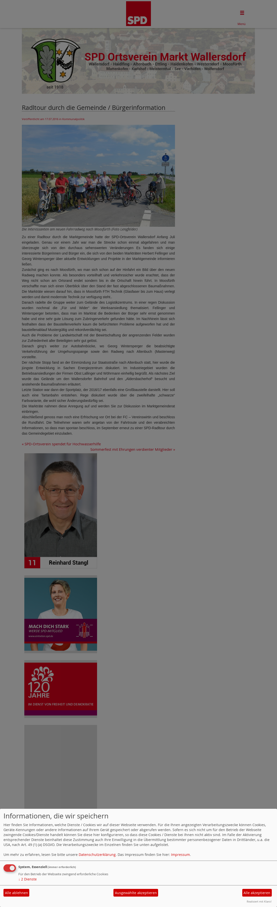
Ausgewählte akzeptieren (136, 892)
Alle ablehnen (16, 892)
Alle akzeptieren (256, 892)
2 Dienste (27, 879)
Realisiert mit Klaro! (259, 901)
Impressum (180, 854)
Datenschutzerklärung (97, 854)
